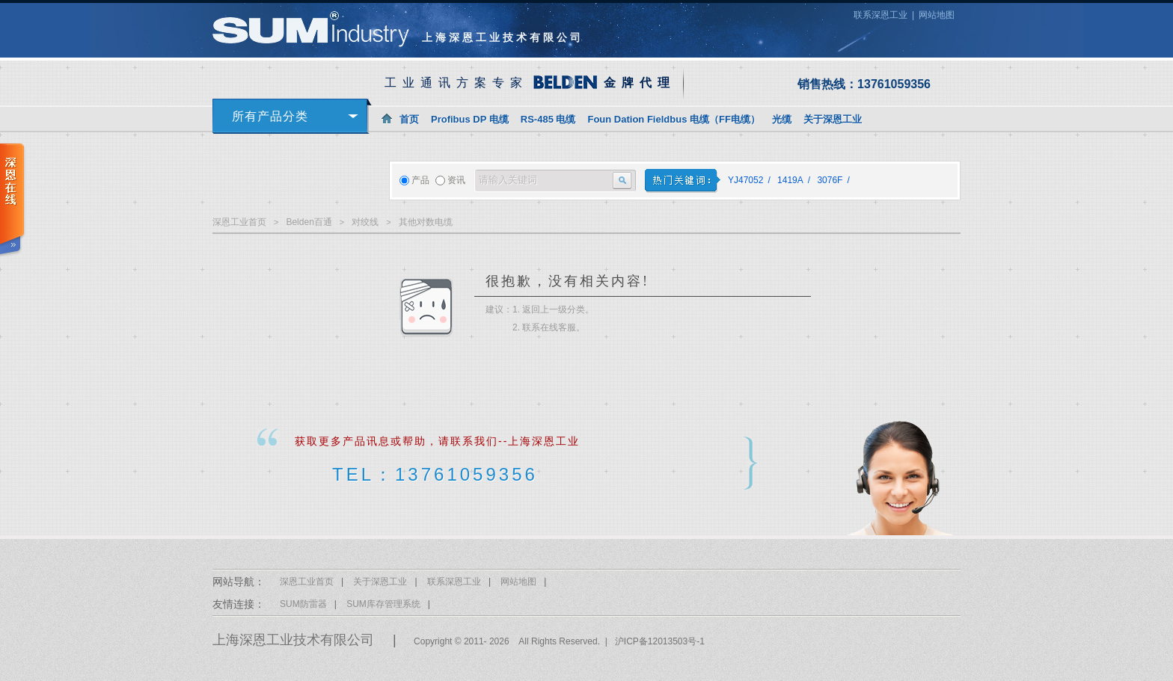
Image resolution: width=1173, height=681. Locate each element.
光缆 (781, 119)
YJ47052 (745, 180)
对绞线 (365, 222)
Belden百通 (308, 222)
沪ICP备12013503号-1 (660, 641)
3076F (829, 180)
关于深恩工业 (832, 119)
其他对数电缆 (426, 222)
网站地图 (937, 15)
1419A (790, 180)
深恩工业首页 (239, 222)
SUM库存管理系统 (383, 604)
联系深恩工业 (880, 15)
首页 (409, 119)
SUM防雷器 (303, 604)
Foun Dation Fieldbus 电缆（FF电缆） (673, 119)
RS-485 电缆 (548, 119)
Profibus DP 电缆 (470, 119)
